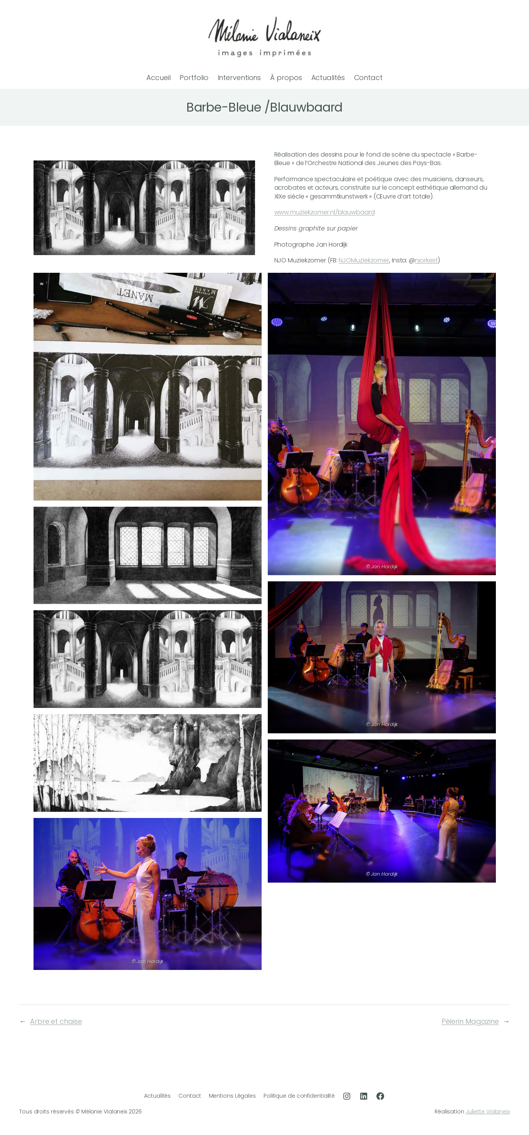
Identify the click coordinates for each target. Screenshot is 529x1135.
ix (508, 1111)
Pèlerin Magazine (470, 1021)
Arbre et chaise (56, 1021)
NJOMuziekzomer (364, 260)
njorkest (426, 260)
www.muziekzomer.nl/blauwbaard (324, 212)
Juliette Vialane (486, 1111)
